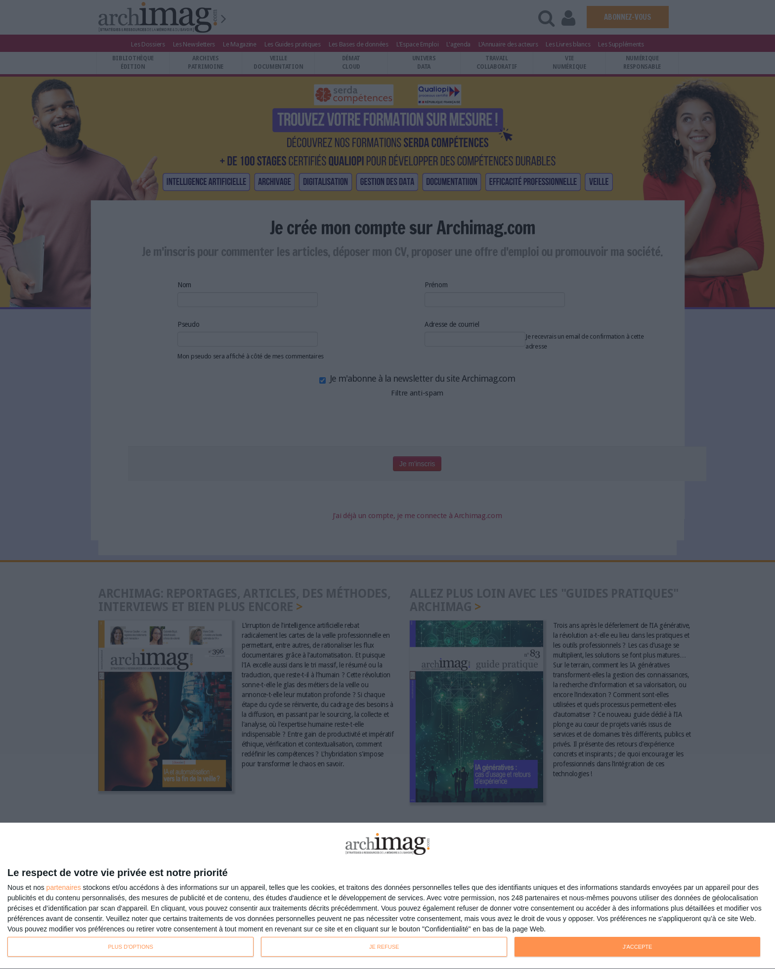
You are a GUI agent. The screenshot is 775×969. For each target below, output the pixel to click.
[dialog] (387, 896)
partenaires (63, 887)
